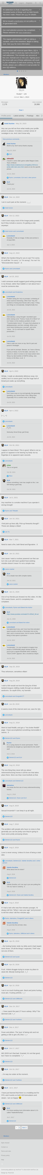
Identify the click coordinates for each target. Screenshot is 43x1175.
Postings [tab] (30, 116)
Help (2, 1160)
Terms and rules (6, 1151)
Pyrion (9, 743)
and (14, 231)
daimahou (10, 785)
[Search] (40, 3)
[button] (16, 3)
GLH (8, 182)
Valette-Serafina (12, 867)
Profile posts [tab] (6, 116)
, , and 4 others (19, 918)
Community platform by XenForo (19, 1170)
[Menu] (3, 3)
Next (23, 1127)
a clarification (19, 21)
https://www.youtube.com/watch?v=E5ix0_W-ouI (23, 614)
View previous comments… (12, 139)
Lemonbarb (11, 236)
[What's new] (35, 3)
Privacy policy (5, 1155)
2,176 (4, 104)
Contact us (4, 1147)
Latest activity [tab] (19, 116)
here (26, 15)
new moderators (25, 32)
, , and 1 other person (22, 177)
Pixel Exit (11, 1173)
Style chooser (5, 1143)
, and (18, 607)
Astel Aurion (9, 123)
